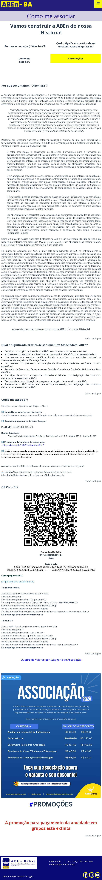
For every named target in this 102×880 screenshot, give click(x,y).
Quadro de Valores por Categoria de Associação (51, 660)
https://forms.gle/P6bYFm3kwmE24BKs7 (23, 444)
